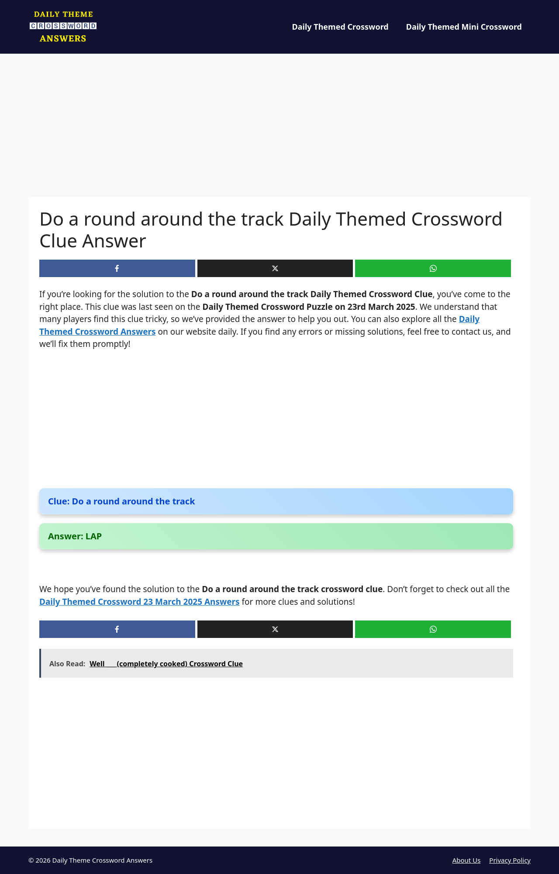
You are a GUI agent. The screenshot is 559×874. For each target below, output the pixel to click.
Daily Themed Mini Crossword (464, 26)
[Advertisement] (279, 132)
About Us (466, 860)
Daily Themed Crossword (340, 26)
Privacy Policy (510, 860)
